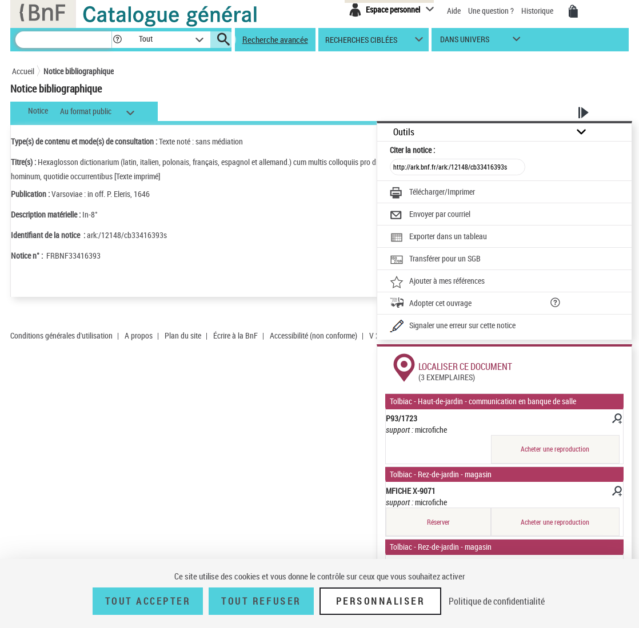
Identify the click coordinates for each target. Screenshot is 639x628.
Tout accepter (148, 601)
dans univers (464, 42)
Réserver (438, 522)
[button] (117, 39)
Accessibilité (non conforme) (313, 335)
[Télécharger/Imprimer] (432, 193)
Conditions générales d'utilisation (61, 335)
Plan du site (183, 335)
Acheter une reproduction (555, 449)
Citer (412, 149)
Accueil (23, 71)
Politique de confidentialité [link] (497, 601)
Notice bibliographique (78, 71)
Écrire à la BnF (235, 335)
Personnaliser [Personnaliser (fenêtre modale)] (380, 601)
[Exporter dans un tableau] (438, 237)
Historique (538, 10)
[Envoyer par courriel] (430, 215)
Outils (403, 132)
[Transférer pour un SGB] (435, 260)
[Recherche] (63, 39)
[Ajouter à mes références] (437, 282)
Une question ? (491, 10)
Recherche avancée (275, 39)
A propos (139, 335)
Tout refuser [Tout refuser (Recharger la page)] (261, 601)
